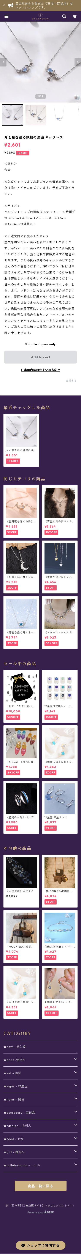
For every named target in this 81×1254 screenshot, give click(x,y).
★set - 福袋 (12, 1073)
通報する (71, 380)
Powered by (40, 1212)
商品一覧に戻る (40, 1186)
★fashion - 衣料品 (17, 1126)
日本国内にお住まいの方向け (40, 370)
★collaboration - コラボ (21, 1165)
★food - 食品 (13, 1139)
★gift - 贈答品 (14, 1152)
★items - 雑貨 (14, 1099)
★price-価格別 (14, 1060)
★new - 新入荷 (14, 1047)
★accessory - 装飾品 (19, 1113)
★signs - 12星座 (15, 1086)
